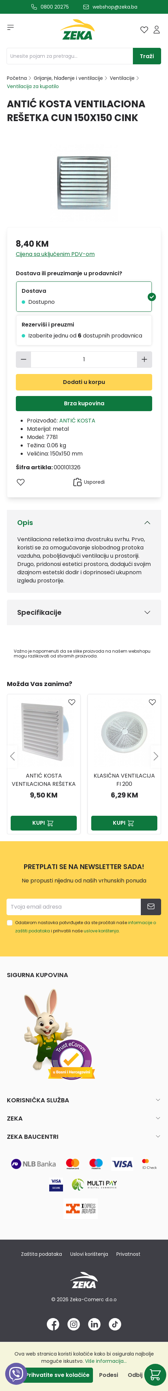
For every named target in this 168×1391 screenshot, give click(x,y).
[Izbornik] (8, 30)
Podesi (108, 1375)
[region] (84, 756)
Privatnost (128, 1254)
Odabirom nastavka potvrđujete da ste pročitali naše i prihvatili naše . (85, 927)
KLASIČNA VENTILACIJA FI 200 (124, 780)
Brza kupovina (84, 403)
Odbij (135, 1375)
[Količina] (84, 359)
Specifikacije (39, 612)
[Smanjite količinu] (23, 359)
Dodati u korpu (84, 382)
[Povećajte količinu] (144, 359)
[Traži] (147, 56)
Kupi (43, 823)
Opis (25, 522)
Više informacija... (106, 1361)
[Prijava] (156, 30)
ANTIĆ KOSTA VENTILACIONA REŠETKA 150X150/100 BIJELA (44, 780)
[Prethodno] (12, 757)
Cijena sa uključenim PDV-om (55, 254)
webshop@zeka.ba (115, 6)
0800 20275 (55, 6)
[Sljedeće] (156, 757)
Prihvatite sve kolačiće (57, 1375)
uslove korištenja (101, 931)
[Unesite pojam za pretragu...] (70, 56)
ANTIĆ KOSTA (77, 421)
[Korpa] (155, 1375)
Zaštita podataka (41, 1254)
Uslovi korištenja (89, 1254)
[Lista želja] (144, 30)
